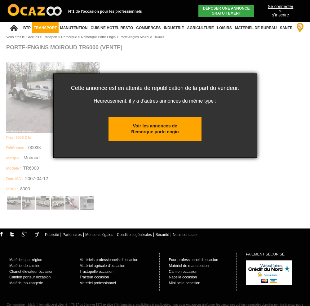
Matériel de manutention (189, 266)
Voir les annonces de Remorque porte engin (155, 128)
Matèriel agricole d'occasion (102, 266)
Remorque (69, 37)
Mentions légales (99, 235)
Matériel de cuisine (24, 266)
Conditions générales (134, 235)
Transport (50, 37)
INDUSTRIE (174, 28)
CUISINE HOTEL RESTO (112, 28)
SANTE (286, 28)
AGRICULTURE (200, 28)
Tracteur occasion (94, 277)
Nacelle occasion (183, 277)
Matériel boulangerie (26, 283)
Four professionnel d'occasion (193, 260)
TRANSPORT (45, 28)
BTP (27, 28)
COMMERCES (148, 28)
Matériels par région (25, 260)
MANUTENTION (74, 28)
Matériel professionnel (97, 283)
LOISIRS (224, 28)
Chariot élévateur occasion (31, 271)
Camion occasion (183, 271)
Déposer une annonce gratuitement (226, 11)
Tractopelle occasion (96, 271)
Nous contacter (185, 235)
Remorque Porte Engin (99, 37)
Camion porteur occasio (29, 277)
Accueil (33, 37)
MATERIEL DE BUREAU (256, 28)
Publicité (52, 235)
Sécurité (162, 235)
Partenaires (72, 235)
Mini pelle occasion (184, 283)
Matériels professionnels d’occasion (108, 260)
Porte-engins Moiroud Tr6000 (142, 37)
